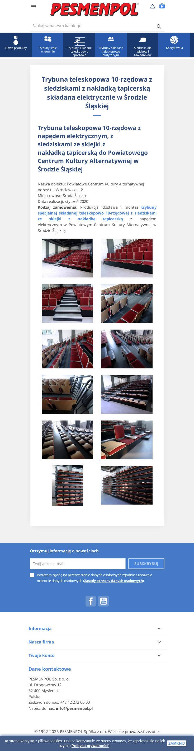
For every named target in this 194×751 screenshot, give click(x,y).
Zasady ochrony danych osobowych (113, 580)
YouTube (103, 601)
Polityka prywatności (90, 746)
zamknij (176, 743)
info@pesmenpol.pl (74, 708)
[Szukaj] (97, 25)
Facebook (91, 601)
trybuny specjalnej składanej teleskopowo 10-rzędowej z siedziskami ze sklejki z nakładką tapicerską (97, 212)
